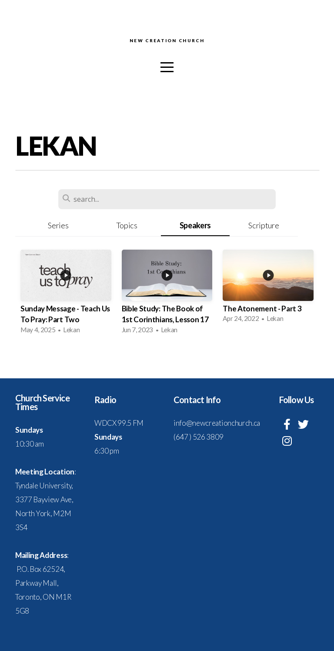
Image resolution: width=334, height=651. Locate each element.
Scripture (263, 225)
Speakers (195, 225)
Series (58, 225)
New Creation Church (167, 40)
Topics (126, 225)
